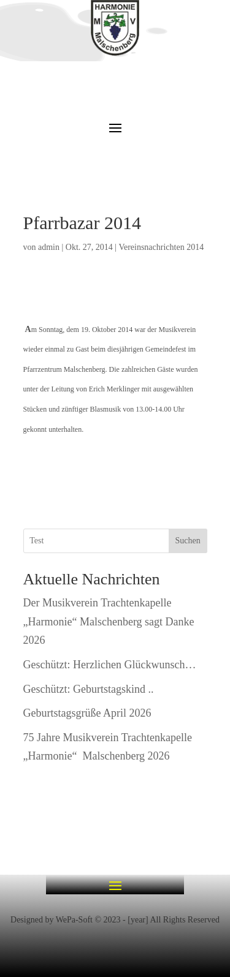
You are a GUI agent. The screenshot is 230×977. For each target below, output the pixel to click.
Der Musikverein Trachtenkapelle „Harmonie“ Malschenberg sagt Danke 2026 (108, 621)
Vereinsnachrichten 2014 (161, 247)
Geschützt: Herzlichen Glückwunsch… (109, 664)
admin (48, 247)
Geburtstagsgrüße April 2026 (87, 713)
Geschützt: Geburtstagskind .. (88, 689)
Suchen (187, 540)
